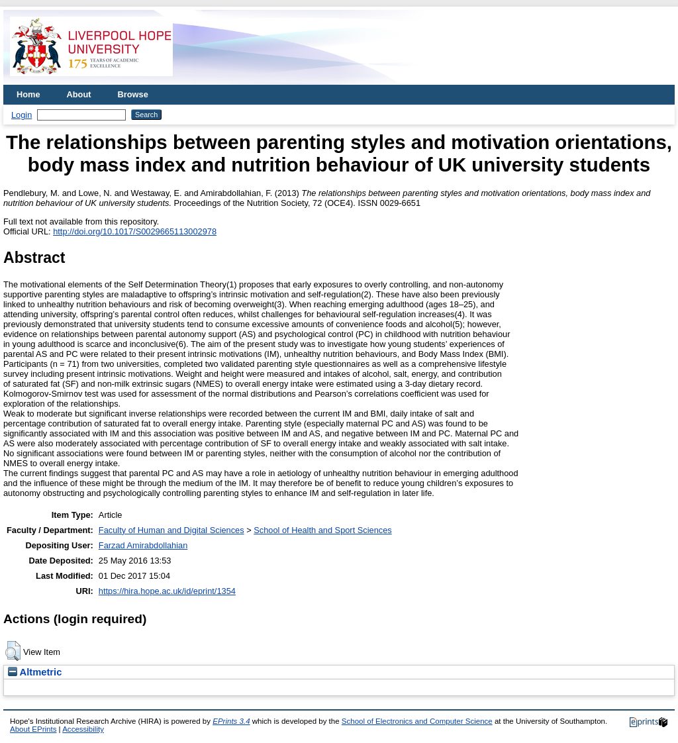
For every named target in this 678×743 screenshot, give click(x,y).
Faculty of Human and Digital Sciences (171, 530)
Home (28, 94)
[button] (13, 651)
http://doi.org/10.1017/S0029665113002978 (135, 231)
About (79, 94)
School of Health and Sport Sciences (322, 530)
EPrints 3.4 (231, 721)
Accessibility (83, 729)
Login (21, 115)
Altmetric (35, 672)
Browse (133, 94)
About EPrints (33, 729)
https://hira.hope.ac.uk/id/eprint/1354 (167, 591)
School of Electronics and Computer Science (417, 721)
